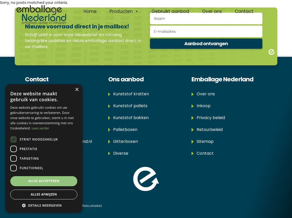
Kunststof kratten (128, 94)
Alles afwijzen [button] (44, 194)
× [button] (77, 90)
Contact (244, 11)
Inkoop (201, 106)
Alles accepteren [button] (44, 181)
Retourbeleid (207, 130)
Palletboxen (123, 130)
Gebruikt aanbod (170, 11)
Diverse (118, 153)
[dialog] (43, 148)
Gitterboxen (123, 141)
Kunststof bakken (128, 118)
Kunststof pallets (128, 106)
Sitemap (202, 141)
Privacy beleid (208, 118)
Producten (124, 11)
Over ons (212, 11)
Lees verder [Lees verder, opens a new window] (40, 128)
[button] (43, 205)
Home (90, 11)
